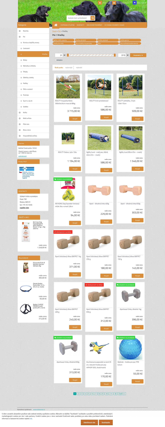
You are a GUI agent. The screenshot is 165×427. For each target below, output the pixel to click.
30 (116, 393)
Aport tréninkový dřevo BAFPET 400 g (66, 310)
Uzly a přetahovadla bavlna (129, 43)
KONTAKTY (80, 25)
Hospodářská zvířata (30, 136)
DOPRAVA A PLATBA (67, 25)
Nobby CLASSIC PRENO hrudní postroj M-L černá (39, 306)
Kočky (25, 112)
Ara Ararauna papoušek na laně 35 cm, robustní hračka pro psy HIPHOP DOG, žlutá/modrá (98, 365)
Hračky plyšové (103, 40)
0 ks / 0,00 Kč (141, 3)
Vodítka (25, 106)
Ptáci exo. (26, 124)
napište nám (24, 207)
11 (111, 393)
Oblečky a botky (28, 77)
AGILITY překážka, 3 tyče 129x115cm (126, 102)
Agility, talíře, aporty (60, 40)
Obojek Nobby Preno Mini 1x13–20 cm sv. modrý (39, 285)
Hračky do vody (58, 43)
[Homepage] (56, 25)
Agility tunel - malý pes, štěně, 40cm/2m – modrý (97, 153)
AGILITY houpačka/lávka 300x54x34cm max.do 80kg (65, 102)
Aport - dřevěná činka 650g (130, 203)
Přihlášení (107, 2)
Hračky (44, 54)
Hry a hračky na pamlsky (83, 43)
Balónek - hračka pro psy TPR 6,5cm (128, 363)
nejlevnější (68, 67)
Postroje (26, 95)
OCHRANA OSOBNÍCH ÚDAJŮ (114, 25)
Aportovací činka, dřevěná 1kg (130, 309)
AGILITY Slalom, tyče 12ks (67, 152)
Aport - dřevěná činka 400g (99, 203)
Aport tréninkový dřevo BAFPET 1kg (68, 256)
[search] (93, 18)
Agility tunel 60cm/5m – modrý (130, 152)
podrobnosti (22, 156)
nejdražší (79, 67)
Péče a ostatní (28, 89)
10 (107, 393)
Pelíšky (25, 83)
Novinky (25, 31)
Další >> (122, 393)
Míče (99, 43)
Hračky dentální (80, 40)
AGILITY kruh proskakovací (98, 100)
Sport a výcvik (27, 101)
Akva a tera (27, 130)
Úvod (54, 31)
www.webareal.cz (39, 409)
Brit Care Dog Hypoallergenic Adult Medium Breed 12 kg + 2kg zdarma (39, 225)
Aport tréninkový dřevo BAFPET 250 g (97, 257)
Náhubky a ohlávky (29, 66)
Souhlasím (106, 422)
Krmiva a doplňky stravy (31, 42)
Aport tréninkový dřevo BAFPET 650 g (97, 310)
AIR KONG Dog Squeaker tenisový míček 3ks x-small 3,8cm (67, 205)
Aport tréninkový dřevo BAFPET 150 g (129, 257)
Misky (25, 60)
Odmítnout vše (89, 422)
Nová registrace (123, 2)
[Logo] (74, 7)
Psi (24, 36)
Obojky (25, 71)
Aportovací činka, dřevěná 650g (68, 362)
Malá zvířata (27, 118)
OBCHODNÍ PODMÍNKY (94, 25)
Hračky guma (124, 40)
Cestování (26, 48)
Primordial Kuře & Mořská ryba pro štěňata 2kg (39, 264)
